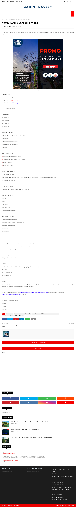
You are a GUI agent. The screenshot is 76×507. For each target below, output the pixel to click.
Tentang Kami (10, 1)
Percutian (51, 313)
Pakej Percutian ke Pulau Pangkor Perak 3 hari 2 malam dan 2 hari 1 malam (32, 421)
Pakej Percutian (36, 313)
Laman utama (5, 19)
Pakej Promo (44, 313)
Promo (56, 313)
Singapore (10, 19)
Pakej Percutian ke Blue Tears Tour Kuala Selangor (25, 429)
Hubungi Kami (18, 1)
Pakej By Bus (28, 313)
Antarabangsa (9, 313)
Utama (3, 1)
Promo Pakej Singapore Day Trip (10, 315)
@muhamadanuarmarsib (9, 453)
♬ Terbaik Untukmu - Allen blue (10, 460)
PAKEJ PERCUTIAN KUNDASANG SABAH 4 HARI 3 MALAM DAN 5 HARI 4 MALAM (32, 437)
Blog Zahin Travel (7, 26)
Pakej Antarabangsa (19, 313)
